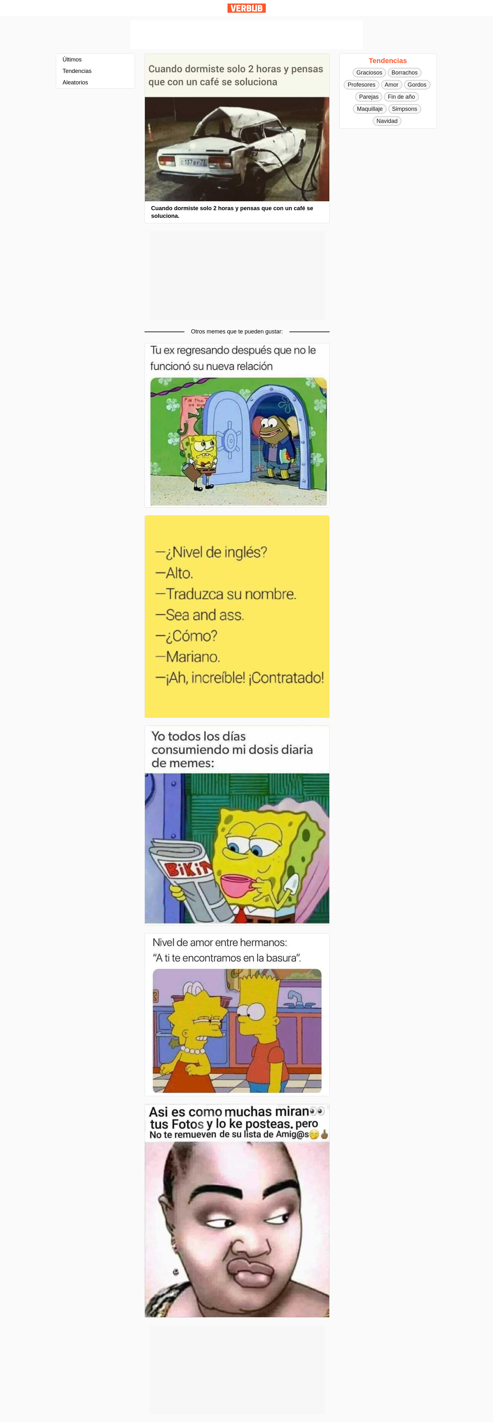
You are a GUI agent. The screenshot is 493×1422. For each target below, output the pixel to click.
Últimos (72, 59)
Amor (392, 85)
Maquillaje (370, 109)
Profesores (361, 85)
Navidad (387, 121)
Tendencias (77, 71)
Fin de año (401, 97)
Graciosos (369, 72)
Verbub (247, 8)
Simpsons (404, 109)
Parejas (368, 97)
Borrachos (405, 72)
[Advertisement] (247, 34)
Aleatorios (75, 82)
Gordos (417, 85)
